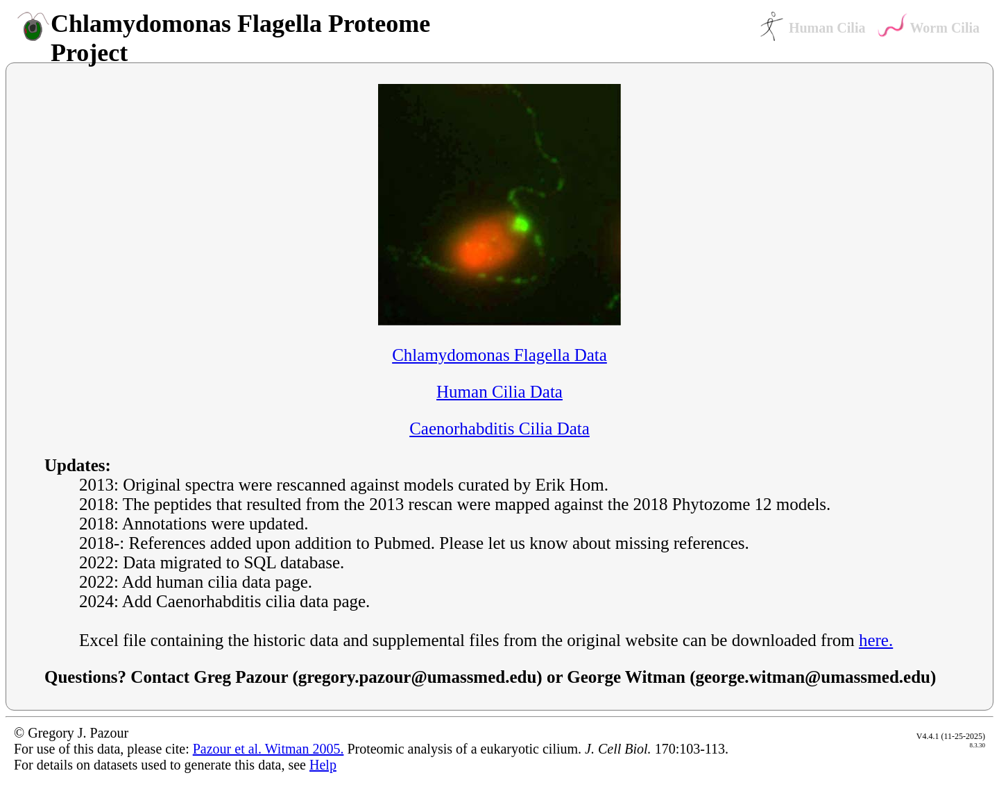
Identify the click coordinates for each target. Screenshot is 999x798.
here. (876, 640)
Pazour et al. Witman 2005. (268, 748)
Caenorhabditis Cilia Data (499, 428)
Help (322, 764)
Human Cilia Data (499, 391)
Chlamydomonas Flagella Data (499, 355)
